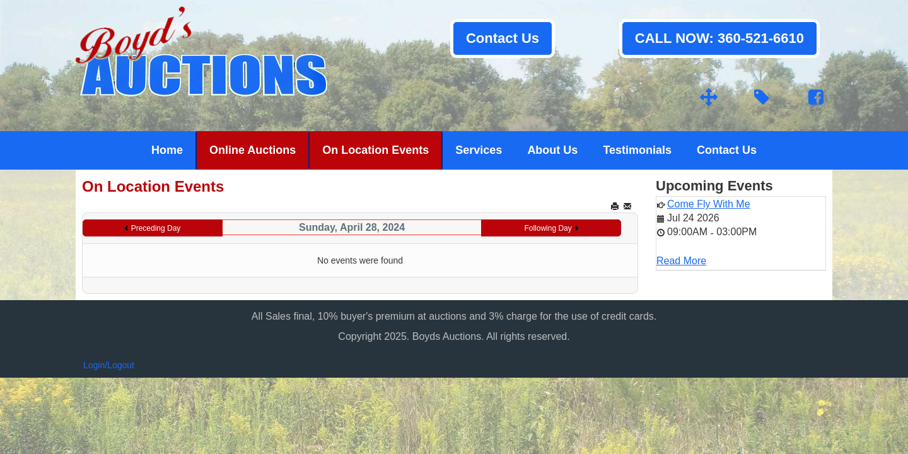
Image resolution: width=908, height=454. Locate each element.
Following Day (547, 228)
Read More (681, 260)
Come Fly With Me (708, 204)
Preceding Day (156, 228)
